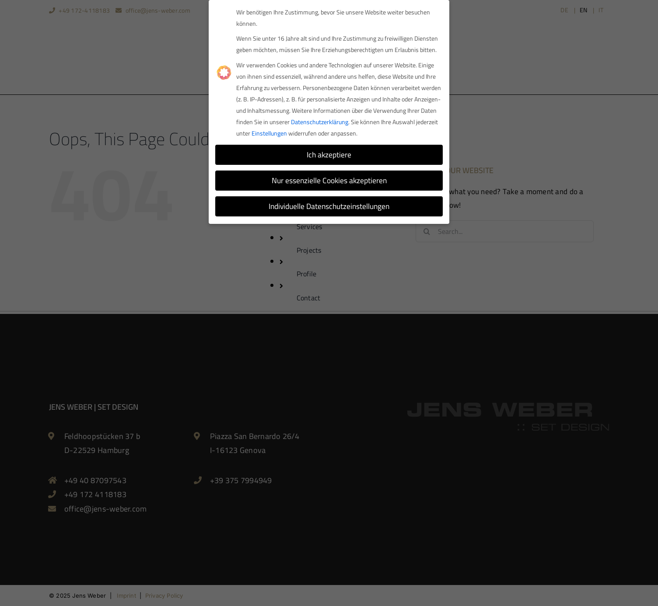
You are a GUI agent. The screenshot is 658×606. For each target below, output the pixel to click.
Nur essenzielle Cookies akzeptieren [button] (329, 178)
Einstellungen (269, 130)
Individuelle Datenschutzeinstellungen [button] (329, 204)
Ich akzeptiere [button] (329, 152)
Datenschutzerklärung (319, 119)
